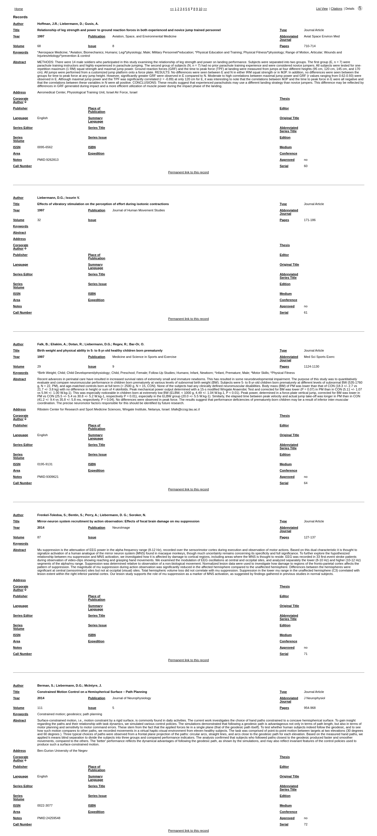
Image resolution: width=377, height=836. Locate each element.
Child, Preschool (122, 372)
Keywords (20, 52)
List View (322, 8)
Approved (287, 159)
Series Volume (19, 139)
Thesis (285, 98)
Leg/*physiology (130, 52)
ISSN (17, 147)
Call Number (22, 166)
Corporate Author (20, 100)
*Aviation (75, 52)
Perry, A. (91, 515)
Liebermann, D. (71, 23)
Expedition (96, 153)
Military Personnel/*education (172, 52)
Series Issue (97, 137)
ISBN (92, 147)
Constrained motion (51, 714)
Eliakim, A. (58, 344)
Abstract (19, 62)
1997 (41, 36)
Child (61, 372)
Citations (336, 8)
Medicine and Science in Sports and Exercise (144, 356)
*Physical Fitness (283, 372)
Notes (17, 159)
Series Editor (23, 127)
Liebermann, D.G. (50, 197)
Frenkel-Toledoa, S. (51, 515)
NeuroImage (121, 527)
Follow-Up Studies (162, 372)
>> (205, 9)
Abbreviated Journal (289, 38)
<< (172, 9)
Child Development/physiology (88, 372)
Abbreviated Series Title (289, 129)
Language (20, 118)
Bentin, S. (75, 515)
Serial (284, 166)
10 (200, 9)
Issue (92, 46)
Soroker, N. (137, 515)
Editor (284, 108)
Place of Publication (96, 110)
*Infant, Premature (228, 372)
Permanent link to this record (188, 172)
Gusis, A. (91, 23)
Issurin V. (73, 197)
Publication (96, 36)
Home (19, 9)
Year (16, 36)
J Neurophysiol (314, 698)
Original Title (289, 118)
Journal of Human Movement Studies (138, 210)
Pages (284, 46)
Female (141, 372)
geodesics (74, 714)
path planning (92, 714)
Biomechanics (94, 52)
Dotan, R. (75, 344)
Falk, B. (43, 344)
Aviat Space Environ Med (322, 36)
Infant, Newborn (201, 372)
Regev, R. (120, 344)
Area (16, 153)
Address (19, 92)
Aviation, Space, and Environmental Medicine (144, 36)
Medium (286, 147)
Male (146, 52)
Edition (285, 137)
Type (283, 30)
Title (16, 30)
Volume (19, 46)
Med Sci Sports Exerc (319, 356)
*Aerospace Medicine (52, 52)
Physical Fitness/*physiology (263, 52)
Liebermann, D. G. (113, 515)
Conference (288, 153)
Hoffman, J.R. (47, 23)
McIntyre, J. (93, 685)
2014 (41, 527)
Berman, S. (45, 685)
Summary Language (95, 119)
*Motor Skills (260, 372)
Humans (111, 52)
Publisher (20, 108)
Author (18, 23)
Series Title (96, 127)
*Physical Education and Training (218, 52)
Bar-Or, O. (136, 344)
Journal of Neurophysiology (131, 698)
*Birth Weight (46, 372)
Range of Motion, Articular (303, 52)
